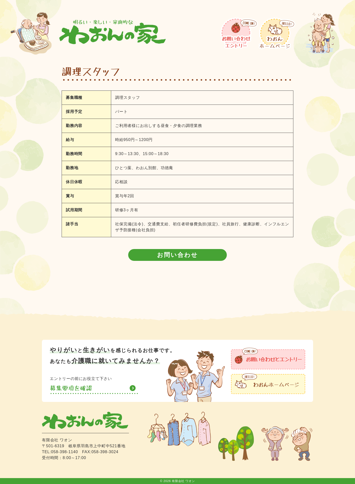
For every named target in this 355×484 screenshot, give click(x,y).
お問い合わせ (177, 254)
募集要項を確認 (71, 388)
